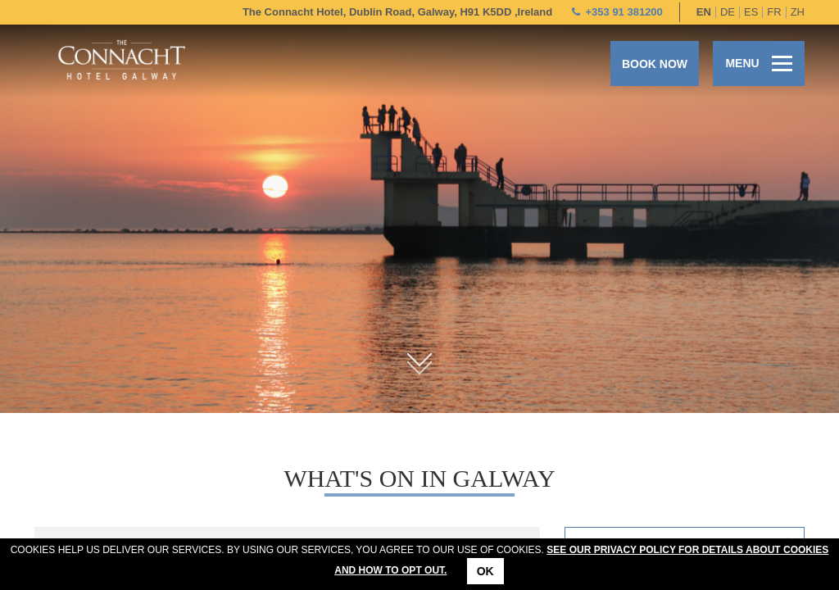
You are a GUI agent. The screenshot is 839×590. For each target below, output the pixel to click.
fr (774, 12)
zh (798, 12)
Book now (654, 63)
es (751, 12)
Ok (485, 571)
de (727, 12)
